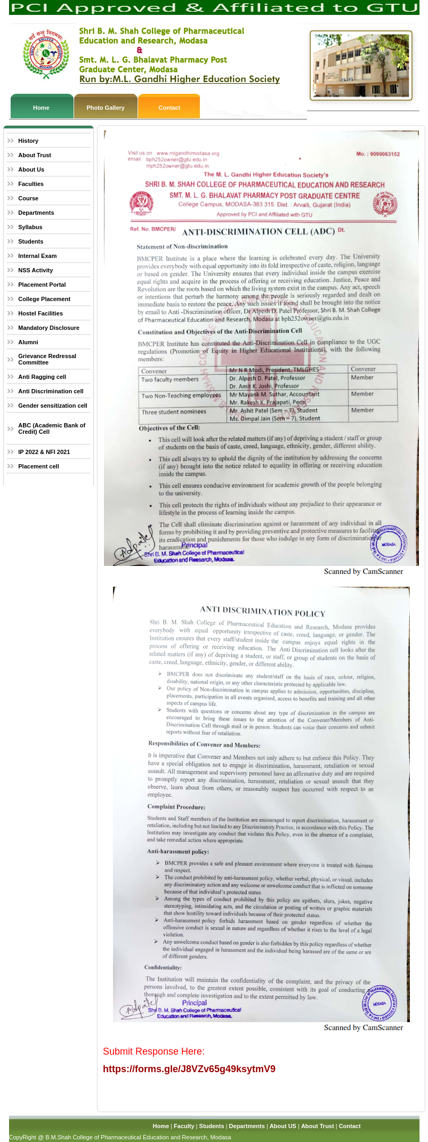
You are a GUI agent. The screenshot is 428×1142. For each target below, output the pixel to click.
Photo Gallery (105, 107)
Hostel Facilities (40, 313)
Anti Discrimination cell (50, 391)
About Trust (34, 155)
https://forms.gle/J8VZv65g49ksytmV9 (189, 1069)
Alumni (28, 342)
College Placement (44, 299)
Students (30, 241)
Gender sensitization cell (52, 405)
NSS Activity (35, 270)
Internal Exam (37, 256)
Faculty (184, 1126)
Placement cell (38, 466)
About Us (31, 169)
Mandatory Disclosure (48, 328)
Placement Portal (42, 284)
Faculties (31, 184)
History (28, 140)
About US (283, 1126)
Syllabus (30, 227)
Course (28, 198)
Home (41, 107)
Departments (36, 212)
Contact (170, 107)
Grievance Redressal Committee (47, 359)
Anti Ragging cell (42, 377)
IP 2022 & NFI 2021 (44, 452)
